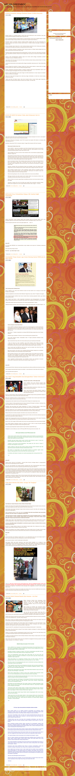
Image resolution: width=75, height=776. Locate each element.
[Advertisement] (25, 111)
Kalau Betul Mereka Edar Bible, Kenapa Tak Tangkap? (20, 482)
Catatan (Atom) (27, 772)
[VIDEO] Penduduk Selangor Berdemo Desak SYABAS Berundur (23, 13)
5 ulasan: (20, 185)
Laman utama (26, 769)
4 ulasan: (20, 106)
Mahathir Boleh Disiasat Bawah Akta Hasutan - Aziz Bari (21, 596)
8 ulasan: (20, 373)
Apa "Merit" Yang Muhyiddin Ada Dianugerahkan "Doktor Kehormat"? (25, 376)
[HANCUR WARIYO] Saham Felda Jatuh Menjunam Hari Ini (22, 115)
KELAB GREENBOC (15, 4)
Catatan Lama (43, 769)
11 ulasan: (20, 254)
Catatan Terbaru (8, 769)
